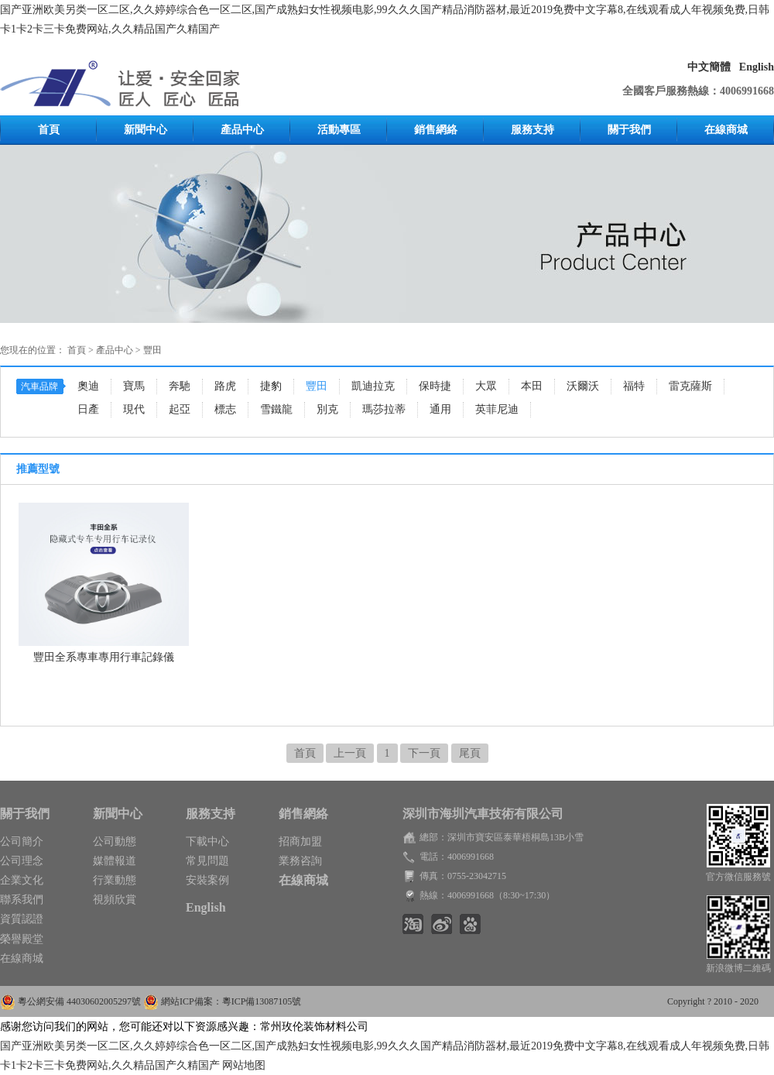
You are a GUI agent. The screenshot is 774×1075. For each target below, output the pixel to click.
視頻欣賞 (114, 899)
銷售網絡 (435, 130)
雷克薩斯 (690, 386)
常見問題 (207, 861)
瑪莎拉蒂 (384, 409)
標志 (225, 409)
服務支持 (532, 130)
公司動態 (114, 841)
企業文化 (21, 880)
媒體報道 (114, 861)
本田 (532, 386)
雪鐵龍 (276, 409)
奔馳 (179, 386)
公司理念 (21, 861)
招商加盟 (300, 841)
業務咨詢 (300, 861)
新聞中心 (145, 130)
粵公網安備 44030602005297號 (80, 1001)
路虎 (225, 386)
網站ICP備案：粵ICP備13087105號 (231, 1001)
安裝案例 (207, 880)
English (756, 67)
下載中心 (207, 841)
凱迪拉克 (373, 386)
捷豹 (271, 386)
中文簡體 (709, 67)
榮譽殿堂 (21, 939)
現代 (134, 409)
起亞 (179, 409)
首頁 (49, 130)
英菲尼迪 (497, 409)
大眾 (486, 386)
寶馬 (134, 386)
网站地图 (243, 1065)
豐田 (152, 350)
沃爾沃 (583, 386)
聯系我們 (21, 899)
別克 (327, 409)
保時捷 (435, 386)
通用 (440, 409)
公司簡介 (21, 841)
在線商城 (726, 130)
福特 (634, 386)
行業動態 (114, 880)
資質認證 (21, 919)
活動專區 (339, 130)
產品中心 (242, 130)
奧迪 (88, 386)
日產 (88, 409)
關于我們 (629, 130)
